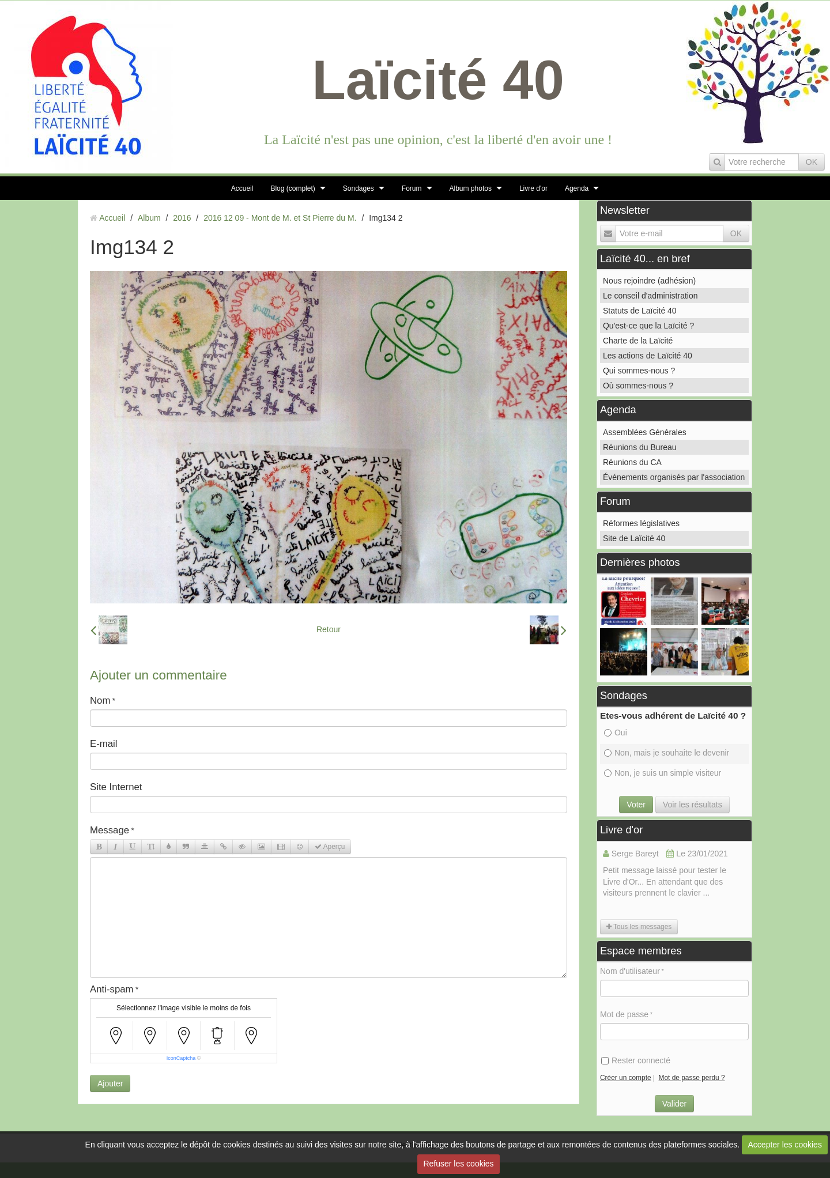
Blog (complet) (292, 188)
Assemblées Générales (644, 432)
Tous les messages (638, 927)
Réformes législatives (641, 523)
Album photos (471, 188)
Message (109, 830)
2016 (182, 217)
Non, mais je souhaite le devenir (666, 752)
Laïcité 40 (438, 80)
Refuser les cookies (458, 1163)
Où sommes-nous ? (638, 385)
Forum (412, 188)
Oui (615, 732)
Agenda (576, 188)
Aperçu (330, 847)
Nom (100, 700)
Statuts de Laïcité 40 (640, 310)
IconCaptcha (181, 1058)
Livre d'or (533, 188)
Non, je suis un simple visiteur (662, 772)
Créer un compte (625, 1078)
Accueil (242, 188)
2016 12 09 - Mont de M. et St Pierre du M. (279, 217)
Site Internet (116, 786)
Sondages (358, 188)
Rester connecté (635, 1060)
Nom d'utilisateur (630, 971)
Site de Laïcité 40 (634, 538)
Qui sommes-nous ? (639, 370)
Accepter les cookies (785, 1144)
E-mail (104, 743)
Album (149, 217)
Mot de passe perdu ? (692, 1078)
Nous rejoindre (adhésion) (649, 280)
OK (811, 162)
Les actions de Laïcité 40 (647, 355)
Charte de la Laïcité (638, 340)
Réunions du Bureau (640, 447)
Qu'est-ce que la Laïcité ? (648, 325)
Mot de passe (624, 1014)
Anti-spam (112, 989)
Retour (328, 629)
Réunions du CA (632, 462)
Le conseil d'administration (650, 295)
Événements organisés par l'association (674, 477)
